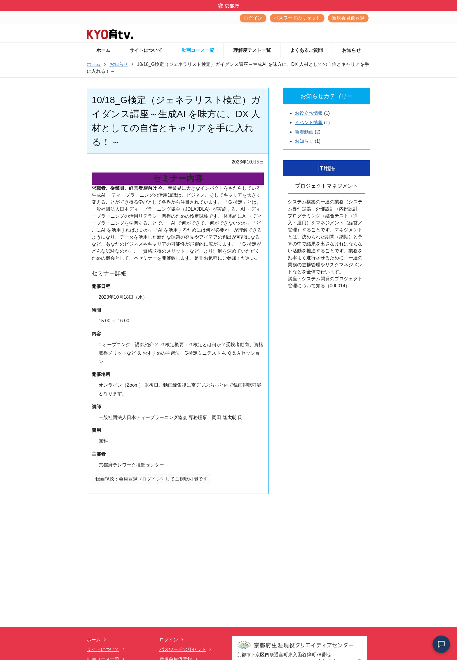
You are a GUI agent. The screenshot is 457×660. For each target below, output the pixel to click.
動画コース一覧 (198, 50)
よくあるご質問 (306, 50)
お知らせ (351, 50)
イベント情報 (309, 122)
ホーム (103, 50)
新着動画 (304, 131)
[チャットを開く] (441, 644)
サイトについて (146, 50)
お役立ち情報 (309, 113)
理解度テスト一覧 (252, 50)
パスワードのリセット (297, 17)
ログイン (253, 17)
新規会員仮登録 (348, 17)
